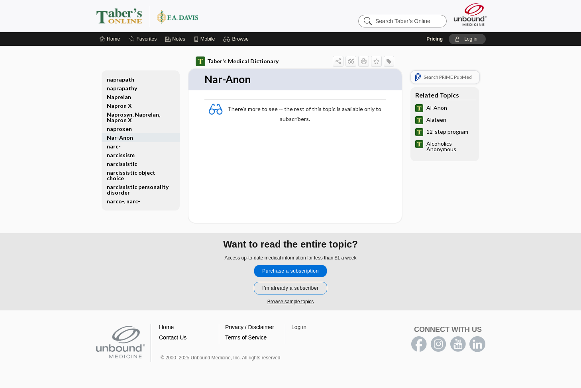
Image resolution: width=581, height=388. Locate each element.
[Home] (110, 39)
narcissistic (122, 163)
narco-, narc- (123, 201)
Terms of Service (246, 337)
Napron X (119, 105)
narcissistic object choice (131, 175)
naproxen (119, 128)
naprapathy (122, 88)
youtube (458, 344)
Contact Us (172, 337)
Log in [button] (298, 327)
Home (166, 327)
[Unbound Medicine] (470, 14)
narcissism (121, 155)
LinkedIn (477, 344)
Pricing (434, 39)
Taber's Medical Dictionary (237, 61)
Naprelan (119, 97)
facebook (419, 344)
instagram (438, 344)
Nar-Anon (120, 137)
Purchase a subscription (290, 271)
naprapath (120, 79)
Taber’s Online (194, 16)
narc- (114, 146)
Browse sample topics (290, 301)
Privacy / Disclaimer (249, 327)
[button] (237, 39)
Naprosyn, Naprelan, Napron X (133, 117)
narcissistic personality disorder (138, 189)
